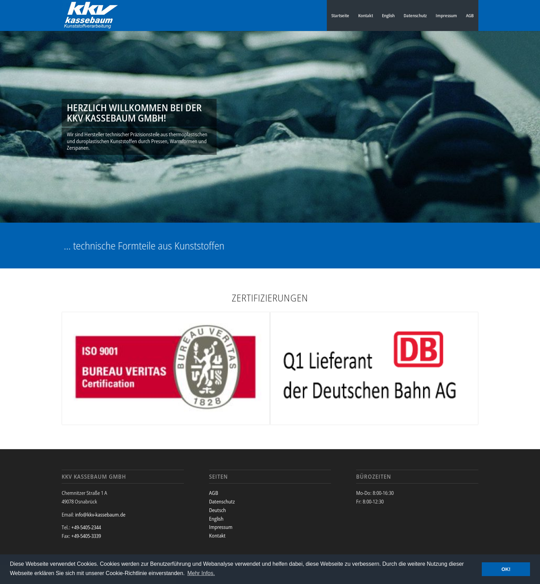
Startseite (340, 15)
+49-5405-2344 (86, 527)
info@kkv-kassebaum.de (100, 514)
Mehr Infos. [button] (201, 573)
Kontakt (365, 15)
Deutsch (217, 510)
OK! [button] (505, 569)
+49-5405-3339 (86, 535)
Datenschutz (415, 15)
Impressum (446, 15)
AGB (470, 15)
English (388, 15)
